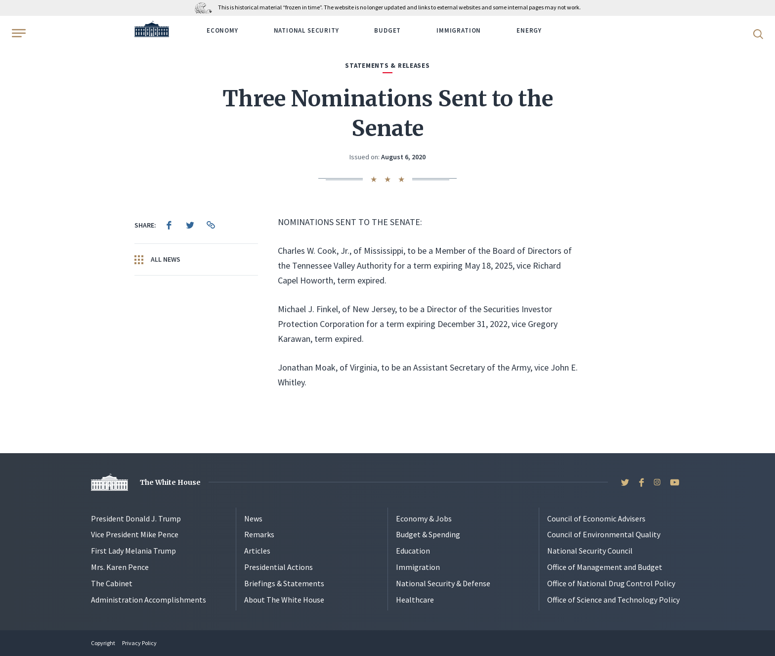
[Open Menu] (18, 33)
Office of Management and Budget (604, 567)
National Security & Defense (443, 583)
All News (157, 260)
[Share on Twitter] (190, 225)
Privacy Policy (139, 643)
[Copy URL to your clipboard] (210, 225)
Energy (529, 30)
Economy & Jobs (424, 518)
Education (413, 551)
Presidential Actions (278, 567)
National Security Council (590, 551)
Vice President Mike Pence (134, 534)
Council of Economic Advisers (596, 518)
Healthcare (415, 600)
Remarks (259, 534)
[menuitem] (169, 225)
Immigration (458, 30)
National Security (306, 30)
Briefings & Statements (284, 583)
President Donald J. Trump (136, 518)
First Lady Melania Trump (133, 551)
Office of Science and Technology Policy (613, 600)
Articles (257, 551)
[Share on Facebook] (169, 225)
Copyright (103, 643)
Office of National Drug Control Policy (611, 583)
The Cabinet (111, 583)
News (253, 518)
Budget (387, 30)
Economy (222, 30)
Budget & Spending (428, 534)
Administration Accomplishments (148, 600)
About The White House (284, 600)
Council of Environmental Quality (603, 534)
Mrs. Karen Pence (120, 567)
